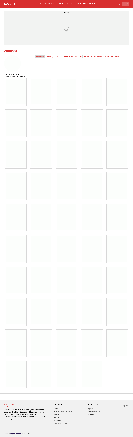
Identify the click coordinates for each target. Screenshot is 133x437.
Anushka (10, 51)
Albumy (50, 57)
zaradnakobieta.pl (94, 411)
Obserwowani (75, 57)
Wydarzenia (89, 4)
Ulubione (62, 57)
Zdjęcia (39, 57)
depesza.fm (92, 414)
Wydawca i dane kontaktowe (63, 411)
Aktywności (114, 57)
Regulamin (57, 420)
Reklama (57, 414)
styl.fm (90, 409)
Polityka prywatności (60, 423)
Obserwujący (90, 57)
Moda (78, 4)
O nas (56, 409)
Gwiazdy (42, 4)
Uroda (51, 4)
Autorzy (56, 417)
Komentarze (103, 57)
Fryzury (60, 4)
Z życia (70, 4)
